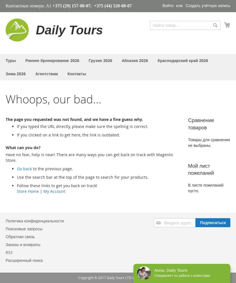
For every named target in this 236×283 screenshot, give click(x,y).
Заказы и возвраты (23, 244)
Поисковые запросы (24, 228)
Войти (167, 5)
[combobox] (185, 25)
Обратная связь (20, 236)
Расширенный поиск (24, 260)
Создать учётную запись (208, 5)
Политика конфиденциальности (35, 221)
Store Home (28, 191)
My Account (54, 191)
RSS (9, 252)
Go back (24, 168)
